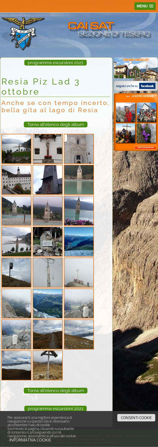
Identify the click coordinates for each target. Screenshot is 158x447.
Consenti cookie (136, 417)
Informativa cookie (30, 440)
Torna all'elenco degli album (55, 124)
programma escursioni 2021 (55, 62)
